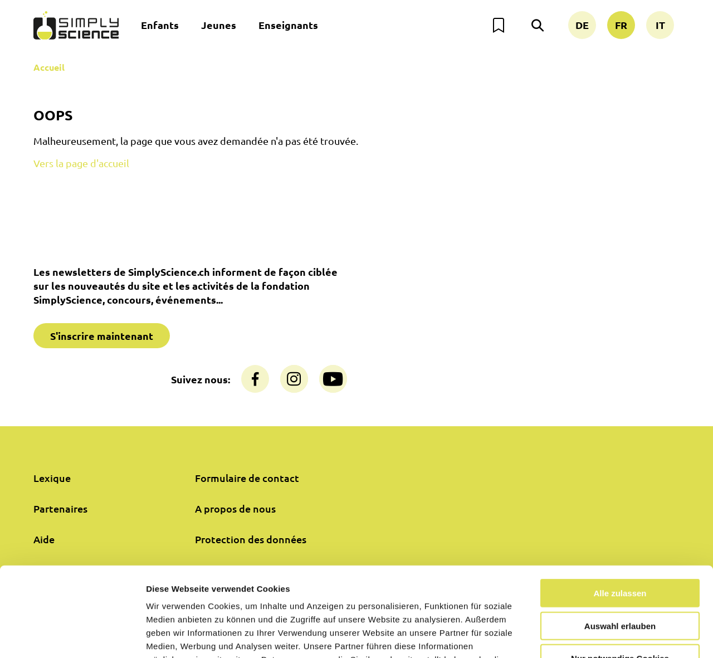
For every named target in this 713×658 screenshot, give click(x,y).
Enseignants (288, 24)
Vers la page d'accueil (81, 163)
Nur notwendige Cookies (620, 576)
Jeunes (218, 24)
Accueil (49, 67)
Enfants (160, 24)
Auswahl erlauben (620, 544)
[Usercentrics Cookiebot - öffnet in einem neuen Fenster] (72, 636)
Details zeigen (592, 636)
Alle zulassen (619, 511)
